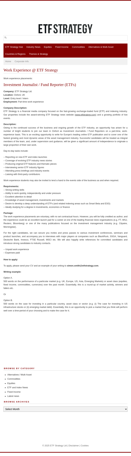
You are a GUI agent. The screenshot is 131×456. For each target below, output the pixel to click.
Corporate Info (22, 61)
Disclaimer (74, 445)
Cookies (85, 445)
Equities (48, 47)
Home (8, 61)
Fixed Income (61, 47)
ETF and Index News (17, 387)
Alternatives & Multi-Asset (100, 47)
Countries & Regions (15, 54)
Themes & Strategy (38, 54)
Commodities (78, 47)
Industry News (33, 47)
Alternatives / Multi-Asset (19, 375)
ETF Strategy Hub (14, 47)
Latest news (13, 396)
